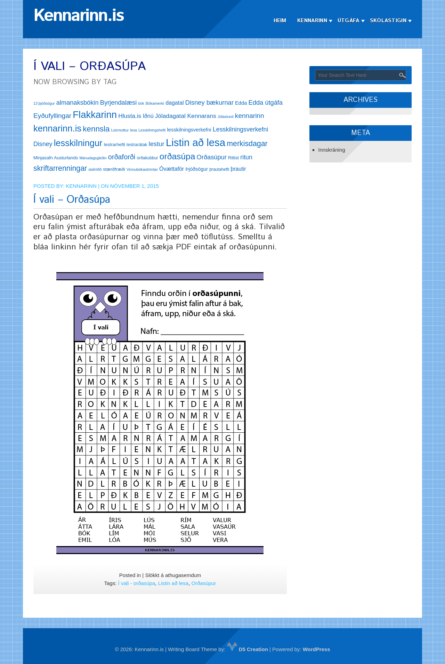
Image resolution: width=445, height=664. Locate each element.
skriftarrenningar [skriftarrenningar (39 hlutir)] (60, 168)
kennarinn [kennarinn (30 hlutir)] (249, 115)
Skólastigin (388, 20)
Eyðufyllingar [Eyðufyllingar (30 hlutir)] (52, 115)
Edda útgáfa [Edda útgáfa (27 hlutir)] (266, 102)
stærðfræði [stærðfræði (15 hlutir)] (114, 169)
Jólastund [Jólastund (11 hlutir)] (226, 116)
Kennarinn (312, 20)
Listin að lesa (173, 583)
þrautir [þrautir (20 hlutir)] (238, 169)
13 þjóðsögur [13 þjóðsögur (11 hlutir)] (44, 103)
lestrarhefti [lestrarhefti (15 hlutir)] (114, 144)
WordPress (316, 649)
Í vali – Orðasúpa (71, 199)
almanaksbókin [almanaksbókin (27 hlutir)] (77, 102)
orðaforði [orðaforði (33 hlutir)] (121, 157)
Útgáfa (348, 20)
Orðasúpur (204, 583)
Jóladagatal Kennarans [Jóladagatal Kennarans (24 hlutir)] (185, 115)
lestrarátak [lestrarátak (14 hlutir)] (137, 144)
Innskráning (331, 150)
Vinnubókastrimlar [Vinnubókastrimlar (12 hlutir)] (142, 169)
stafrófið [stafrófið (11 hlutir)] (95, 169)
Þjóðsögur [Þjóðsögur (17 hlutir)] (196, 169)
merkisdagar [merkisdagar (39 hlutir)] (247, 143)
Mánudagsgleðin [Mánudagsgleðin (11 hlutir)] (92, 158)
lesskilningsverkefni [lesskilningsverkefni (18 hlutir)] (189, 130)
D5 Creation (247, 649)
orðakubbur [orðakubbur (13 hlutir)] (147, 157)
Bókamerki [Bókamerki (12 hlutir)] (155, 103)
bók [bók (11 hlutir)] (141, 103)
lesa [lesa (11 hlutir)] (133, 130)
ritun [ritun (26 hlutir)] (246, 157)
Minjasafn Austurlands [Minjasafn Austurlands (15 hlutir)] (55, 157)
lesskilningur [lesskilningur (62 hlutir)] (78, 143)
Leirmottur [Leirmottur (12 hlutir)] (120, 130)
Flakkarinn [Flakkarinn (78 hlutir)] (95, 114)
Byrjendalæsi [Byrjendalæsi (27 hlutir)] (118, 102)
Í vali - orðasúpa (136, 583)
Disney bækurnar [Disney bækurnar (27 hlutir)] (209, 102)
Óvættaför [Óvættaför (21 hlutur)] (171, 169)
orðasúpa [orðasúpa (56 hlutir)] (177, 156)
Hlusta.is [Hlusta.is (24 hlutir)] (129, 115)
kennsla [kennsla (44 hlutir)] (96, 129)
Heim (280, 20)
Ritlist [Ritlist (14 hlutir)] (233, 157)
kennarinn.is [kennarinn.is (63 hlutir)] (57, 128)
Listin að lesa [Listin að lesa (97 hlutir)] (195, 142)
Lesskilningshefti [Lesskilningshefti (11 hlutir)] (151, 130)
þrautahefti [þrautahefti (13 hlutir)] (219, 169)
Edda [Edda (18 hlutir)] (241, 103)
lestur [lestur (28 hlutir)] (156, 143)
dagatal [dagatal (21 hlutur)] (174, 103)
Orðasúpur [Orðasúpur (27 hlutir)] (212, 157)
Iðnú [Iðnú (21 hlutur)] (148, 116)
